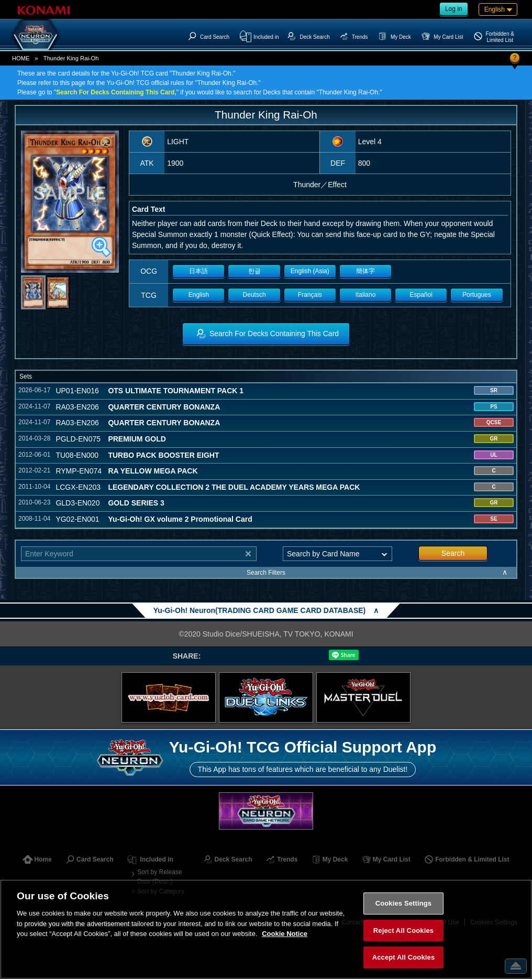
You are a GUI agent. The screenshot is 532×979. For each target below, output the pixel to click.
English (199, 294)
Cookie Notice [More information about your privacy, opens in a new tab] (284, 934)
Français (310, 294)
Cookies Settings (403, 903)
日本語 (198, 271)
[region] (266, 929)
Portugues (476, 294)
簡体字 (365, 271)
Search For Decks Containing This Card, (116, 92)
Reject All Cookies (403, 930)
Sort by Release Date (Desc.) (159, 876)
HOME (21, 58)
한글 (254, 271)
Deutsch (254, 294)
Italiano (366, 294)
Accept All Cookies (403, 957)
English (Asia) (310, 271)
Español (421, 294)
